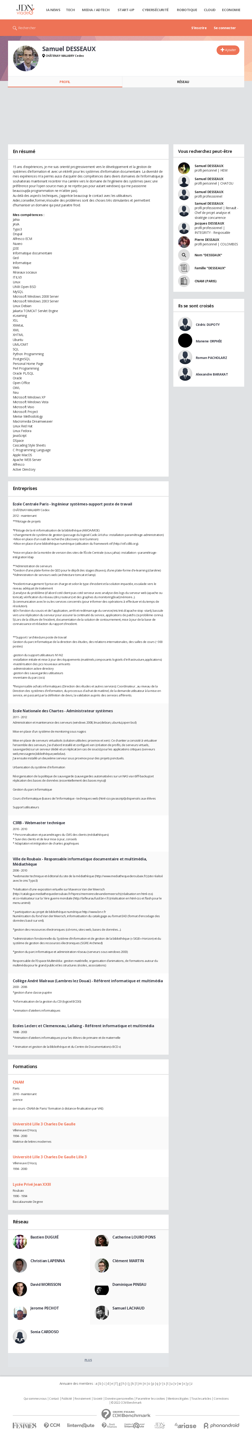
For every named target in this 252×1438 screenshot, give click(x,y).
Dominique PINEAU (129, 1284)
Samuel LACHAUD (128, 1308)
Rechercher (27, 27)
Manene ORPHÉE (209, 341)
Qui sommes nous (35, 1398)
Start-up (126, 9)
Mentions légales (178, 1398)
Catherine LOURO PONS (134, 1237)
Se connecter (225, 27)
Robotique (187, 9)
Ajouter (230, 50)
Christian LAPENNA (47, 1260)
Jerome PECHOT (44, 1308)
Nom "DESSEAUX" (208, 255)
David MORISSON (45, 1284)
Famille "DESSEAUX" (210, 268)
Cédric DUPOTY (208, 324)
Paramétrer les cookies (150, 1398)
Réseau (183, 82)
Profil (65, 82)
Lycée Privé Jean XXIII (32, 1184)
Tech (70, 9)
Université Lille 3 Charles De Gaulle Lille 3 (50, 1156)
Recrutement (82, 1398)
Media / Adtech (95, 9)
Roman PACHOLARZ (211, 357)
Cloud (210, 9)
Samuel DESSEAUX (209, 166)
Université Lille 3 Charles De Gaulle (44, 1124)
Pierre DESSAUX (207, 239)
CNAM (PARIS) (206, 281)
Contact (54, 1398)
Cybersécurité (155, 9)
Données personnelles (119, 1398)
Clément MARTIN (128, 1260)
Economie (231, 9)
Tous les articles (201, 1398)
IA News (53, 9)
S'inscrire (199, 27)
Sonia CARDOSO (44, 1331)
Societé (97, 1398)
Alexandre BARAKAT (212, 374)
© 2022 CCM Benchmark (126, 1402)
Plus (88, 1360)
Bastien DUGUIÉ (44, 1237)
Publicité (67, 1398)
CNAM (18, 1082)
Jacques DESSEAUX (209, 223)
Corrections (221, 1398)
